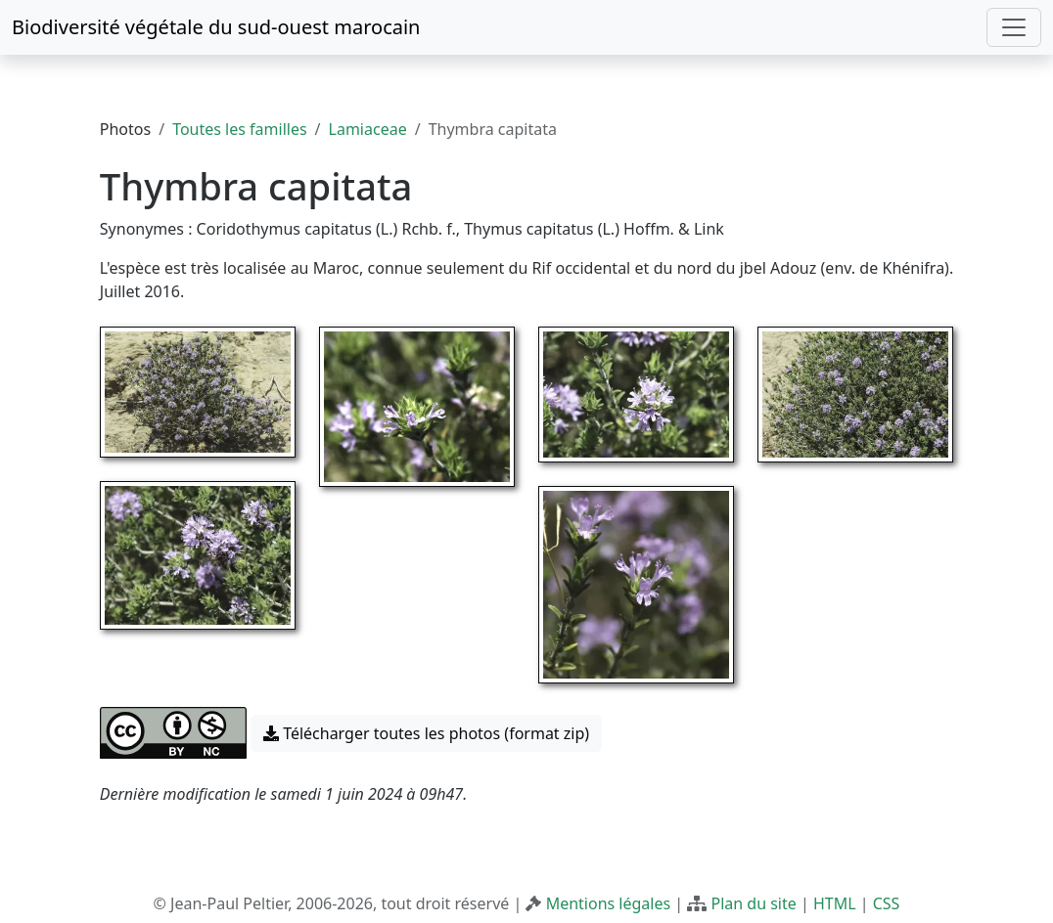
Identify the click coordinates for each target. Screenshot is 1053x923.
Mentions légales (608, 903)
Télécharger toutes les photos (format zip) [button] (426, 733)
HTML (834, 903)
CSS (886, 903)
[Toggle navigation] (1013, 27)
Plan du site (753, 903)
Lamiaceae (368, 129)
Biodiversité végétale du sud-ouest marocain (216, 27)
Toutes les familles (239, 129)
